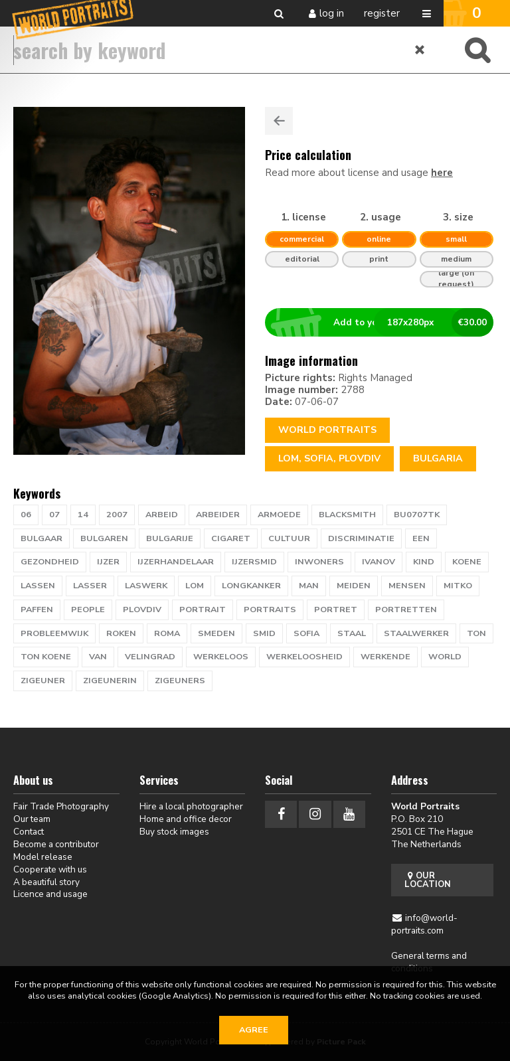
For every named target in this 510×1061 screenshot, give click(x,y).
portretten (406, 609)
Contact (28, 831)
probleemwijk (54, 633)
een (421, 538)
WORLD (445, 657)
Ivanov (378, 562)
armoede (279, 515)
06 (26, 515)
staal (351, 633)
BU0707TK (417, 515)
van (98, 657)
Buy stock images (174, 831)
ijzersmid (254, 562)
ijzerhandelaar (175, 562)
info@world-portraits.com (424, 924)
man (309, 586)
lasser (90, 586)
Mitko (458, 586)
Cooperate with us (50, 869)
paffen (37, 609)
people (88, 609)
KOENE (466, 562)
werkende (385, 657)
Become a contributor (56, 844)
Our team (31, 819)
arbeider (218, 515)
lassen (38, 586)
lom (194, 586)
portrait (202, 609)
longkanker (251, 586)
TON (476, 633)
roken (121, 633)
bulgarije (169, 538)
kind (423, 562)
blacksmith (347, 515)
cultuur (289, 538)
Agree (253, 1030)
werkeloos (220, 657)
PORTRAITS (270, 609)
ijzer (108, 562)
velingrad (150, 657)
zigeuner (43, 681)
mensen (407, 586)
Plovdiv (142, 609)
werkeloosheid (304, 657)
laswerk (146, 586)
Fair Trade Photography (61, 806)
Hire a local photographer (191, 806)
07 (54, 515)
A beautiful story (46, 882)
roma (167, 633)
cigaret (230, 538)
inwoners (319, 562)
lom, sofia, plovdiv (329, 458)
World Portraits (327, 430)
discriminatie (361, 538)
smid (264, 633)
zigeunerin (110, 681)
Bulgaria (438, 458)
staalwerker (416, 633)
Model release (42, 857)
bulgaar (41, 538)
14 (83, 515)
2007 (117, 515)
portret (335, 609)
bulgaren (104, 538)
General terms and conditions (429, 962)
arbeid (161, 515)
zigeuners (180, 681)
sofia (306, 633)
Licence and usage (50, 894)
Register (382, 13)
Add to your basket (384, 322)
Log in (331, 13)
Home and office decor (185, 819)
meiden (354, 586)
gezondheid (50, 562)
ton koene (46, 657)
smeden (216, 633)
